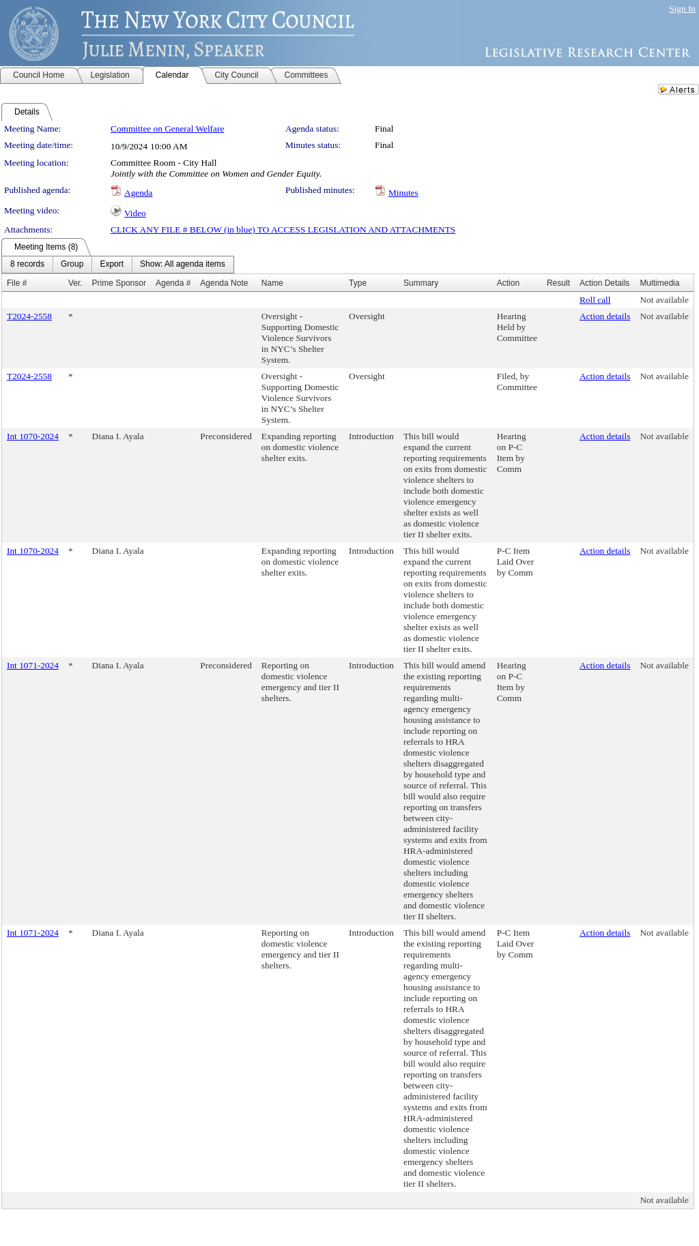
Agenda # (173, 283)
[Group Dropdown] (72, 264)
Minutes (403, 193)
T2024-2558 (29, 316)
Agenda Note (224, 283)
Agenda (138, 193)
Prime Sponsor (119, 283)
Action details (605, 316)
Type (358, 283)
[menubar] (117, 264)
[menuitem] (27, 264)
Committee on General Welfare (167, 128)
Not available (664, 300)
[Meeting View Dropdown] (182, 264)
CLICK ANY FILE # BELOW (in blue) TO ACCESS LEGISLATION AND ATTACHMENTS (283, 229)
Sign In (682, 8)
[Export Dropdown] (111, 264)
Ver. (75, 283)
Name (272, 283)
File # (17, 283)
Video (135, 213)
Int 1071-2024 (33, 665)
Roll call (595, 300)
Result (558, 283)
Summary (420, 283)
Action (508, 283)
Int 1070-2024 (33, 436)
